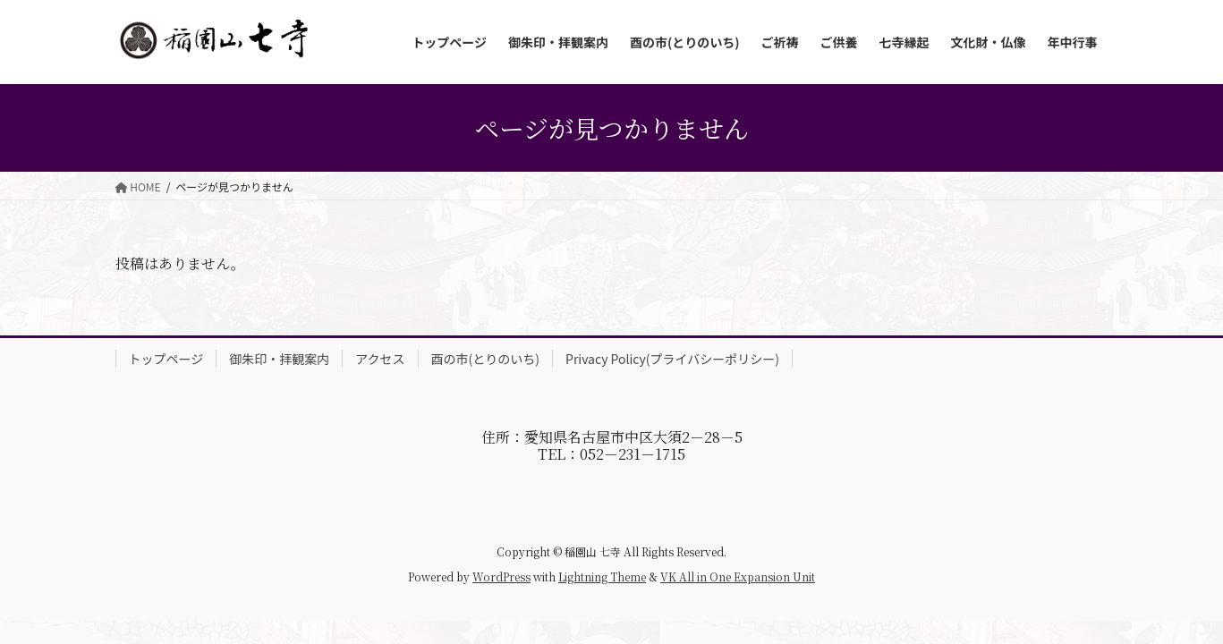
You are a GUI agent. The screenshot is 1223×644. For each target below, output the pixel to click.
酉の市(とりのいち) (485, 359)
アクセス (379, 359)
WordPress (501, 576)
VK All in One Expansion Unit (737, 576)
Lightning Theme (602, 576)
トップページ (166, 359)
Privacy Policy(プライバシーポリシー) (672, 359)
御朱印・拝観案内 (279, 359)
